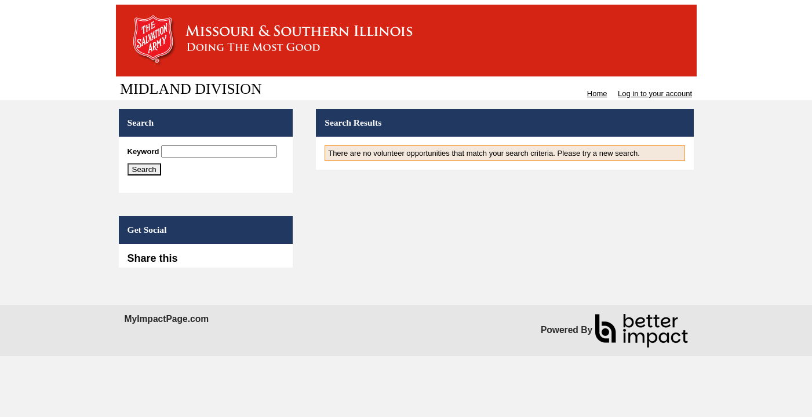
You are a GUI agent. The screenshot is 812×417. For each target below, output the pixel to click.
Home (597, 93)
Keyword (143, 151)
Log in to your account (655, 93)
